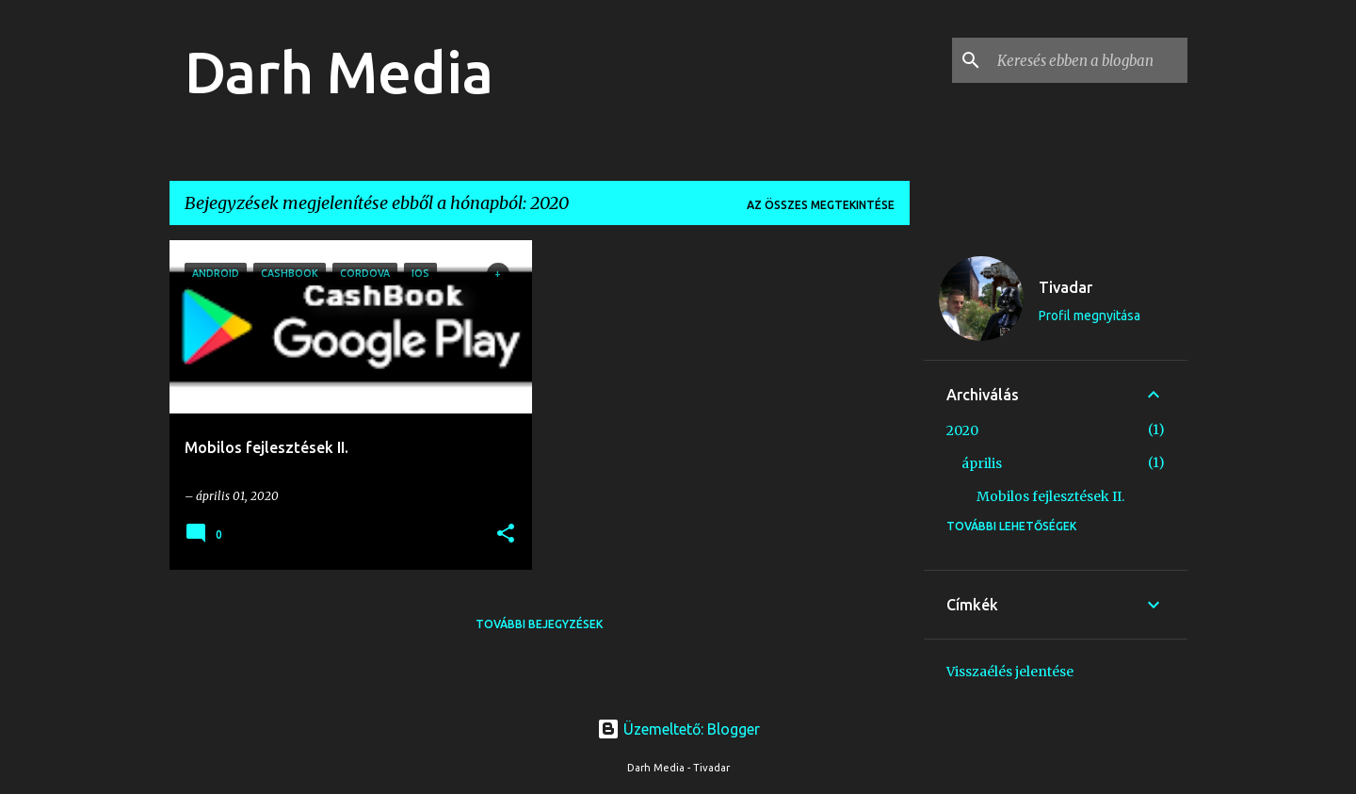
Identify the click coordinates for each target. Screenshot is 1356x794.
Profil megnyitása (1089, 315)
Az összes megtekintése (821, 205)
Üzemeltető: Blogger (678, 729)
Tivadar (1065, 287)
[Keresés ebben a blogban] (1088, 60)
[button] (505, 534)
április (981, 463)
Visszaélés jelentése (1010, 671)
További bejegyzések (539, 624)
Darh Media (339, 72)
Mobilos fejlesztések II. (1050, 496)
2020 (962, 430)
